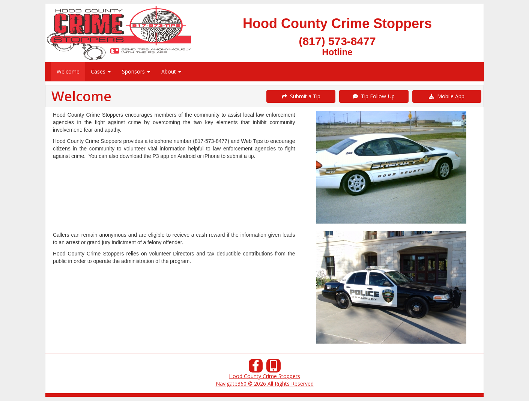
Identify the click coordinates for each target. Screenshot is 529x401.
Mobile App (446, 96)
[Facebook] (256, 367)
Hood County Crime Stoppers (264, 376)
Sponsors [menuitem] (136, 71)
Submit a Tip (301, 96)
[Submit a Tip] (264, 33)
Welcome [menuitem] (68, 71)
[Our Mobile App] (273, 367)
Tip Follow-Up (374, 96)
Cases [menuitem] (101, 71)
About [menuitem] (171, 71)
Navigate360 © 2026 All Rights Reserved (265, 383)
